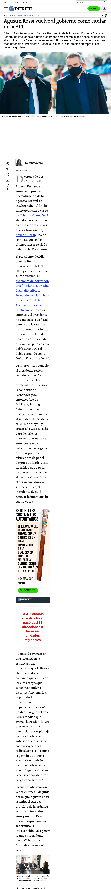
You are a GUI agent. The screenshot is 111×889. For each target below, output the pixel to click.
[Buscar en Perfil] (105, 2)
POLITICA (8, 15)
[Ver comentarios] (104, 16)
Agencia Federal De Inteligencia (91, 880)
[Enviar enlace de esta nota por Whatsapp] (7, 178)
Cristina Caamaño (43, 880)
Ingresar (78, 9)
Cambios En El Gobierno (27, 886)
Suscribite (93, 9)
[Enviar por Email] (7, 187)
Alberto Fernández (64, 880)
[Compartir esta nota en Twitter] (7, 169)
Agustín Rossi (46, 195)
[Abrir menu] (6, 8)
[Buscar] (90, 2)
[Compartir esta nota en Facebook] (7, 161)
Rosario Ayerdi (34, 162)
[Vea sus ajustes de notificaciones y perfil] (104, 9)
